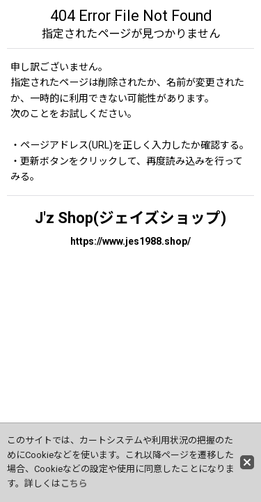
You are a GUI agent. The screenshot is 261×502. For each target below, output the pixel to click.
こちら (74, 483)
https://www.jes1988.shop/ (130, 241)
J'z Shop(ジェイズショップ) (130, 218)
